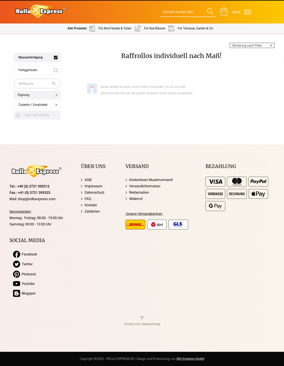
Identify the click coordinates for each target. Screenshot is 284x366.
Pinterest (24, 274)
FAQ (88, 199)
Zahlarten (92, 211)
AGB (88, 180)
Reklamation (139, 192)
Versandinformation (144, 186)
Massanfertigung (30, 57)
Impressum (94, 186)
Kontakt (91, 205)
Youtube (24, 283)
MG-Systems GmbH (190, 359)
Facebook (25, 254)
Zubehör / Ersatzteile (32, 105)
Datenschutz (95, 192)
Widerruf (136, 199)
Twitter (23, 264)
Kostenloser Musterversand (151, 180)
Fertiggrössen (27, 70)
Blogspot (24, 293)
